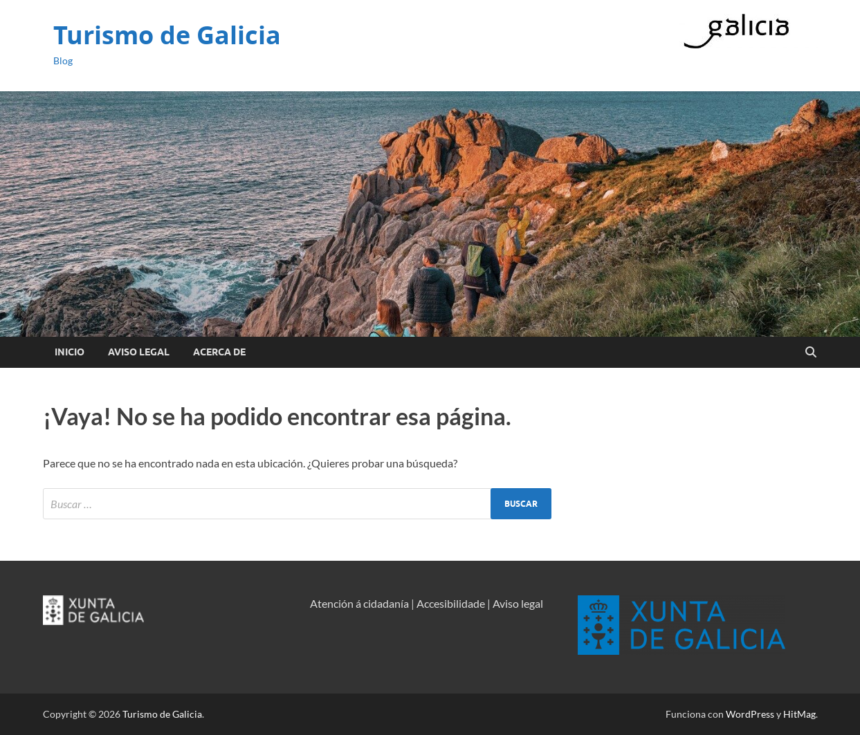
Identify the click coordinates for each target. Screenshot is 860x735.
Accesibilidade (451, 603)
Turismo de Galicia (167, 35)
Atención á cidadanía (359, 603)
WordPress (750, 714)
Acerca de (219, 351)
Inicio (69, 351)
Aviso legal (518, 603)
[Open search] (810, 353)
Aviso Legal (139, 351)
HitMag (799, 714)
